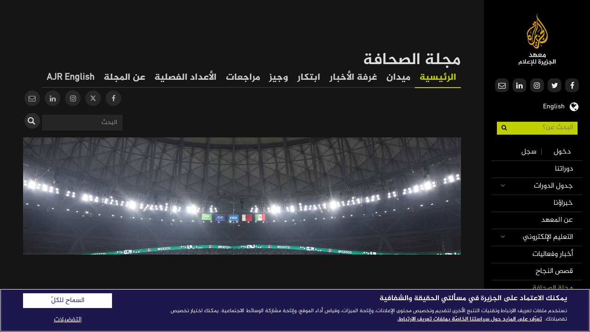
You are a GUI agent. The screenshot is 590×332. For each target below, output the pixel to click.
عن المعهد (557, 220)
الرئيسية (437, 77)
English (554, 105)
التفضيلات (68, 320)
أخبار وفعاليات (552, 254)
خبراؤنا (563, 203)
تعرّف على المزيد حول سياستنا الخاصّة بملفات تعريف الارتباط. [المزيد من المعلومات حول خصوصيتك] (469, 319)
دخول (562, 152)
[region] (295, 310)
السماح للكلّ (67, 300)
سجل (529, 152)
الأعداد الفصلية (185, 77)
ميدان (398, 77)
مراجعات (243, 77)
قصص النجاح (554, 271)
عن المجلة (124, 77)
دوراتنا (564, 169)
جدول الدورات (553, 186)
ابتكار (308, 77)
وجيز (278, 77)
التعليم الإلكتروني (548, 237)
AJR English (70, 77)
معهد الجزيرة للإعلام (537, 39)
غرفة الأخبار (353, 77)
